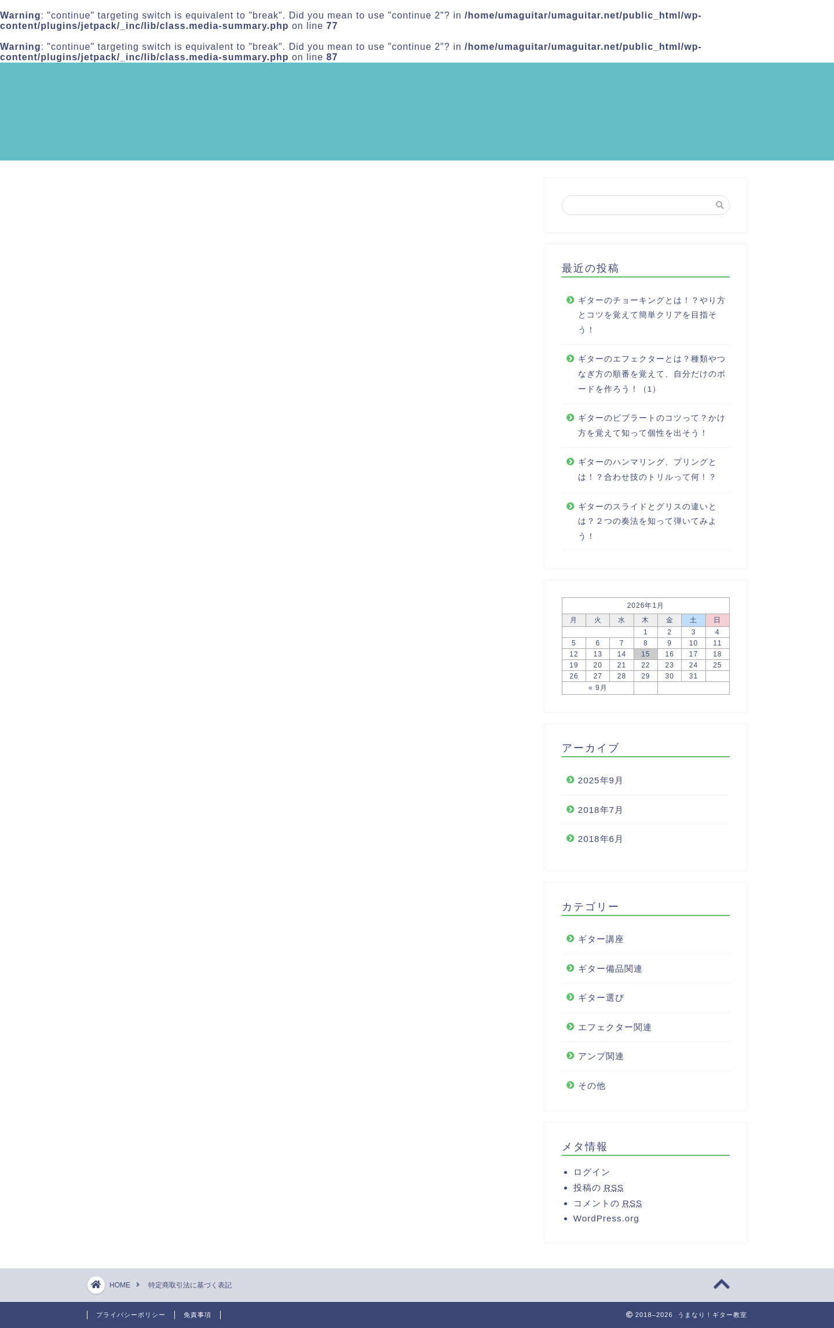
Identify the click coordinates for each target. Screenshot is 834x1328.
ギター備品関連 (610, 973)
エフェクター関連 (615, 1032)
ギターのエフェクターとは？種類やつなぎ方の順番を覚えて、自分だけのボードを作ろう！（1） (652, 379)
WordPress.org (606, 1223)
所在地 (180, 327)
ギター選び (601, 1002)
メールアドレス (198, 363)
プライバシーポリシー (131, 1314)
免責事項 (197, 1314)
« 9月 (598, 693)
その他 (592, 1090)
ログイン (591, 1176)
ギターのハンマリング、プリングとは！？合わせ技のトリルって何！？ (647, 475)
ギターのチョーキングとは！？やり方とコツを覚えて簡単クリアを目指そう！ (652, 320)
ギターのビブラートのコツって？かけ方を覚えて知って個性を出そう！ (652, 430)
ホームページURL (203, 380)
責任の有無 (189, 398)
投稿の (598, 1192)
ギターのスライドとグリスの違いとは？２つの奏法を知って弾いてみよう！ (647, 526)
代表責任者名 (194, 310)
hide (344, 286)
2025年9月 (601, 785)
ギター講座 (601, 943)
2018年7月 (601, 814)
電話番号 (184, 345)
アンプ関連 (601, 1061)
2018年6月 (601, 844)
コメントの (607, 1208)
